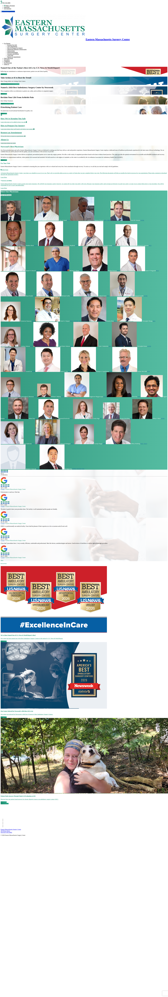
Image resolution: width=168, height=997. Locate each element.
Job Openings (7, 8)
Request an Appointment (8, 11)
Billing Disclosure (9, 826)
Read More (4, 641)
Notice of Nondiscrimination (11, 820)
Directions (7, 7)
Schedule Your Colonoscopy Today (10, 84)
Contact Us (7, 819)
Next (2, 560)
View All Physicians (6, 195)
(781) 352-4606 (5, 3)
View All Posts (5, 803)
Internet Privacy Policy (10, 825)
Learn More (4, 74)
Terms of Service (8, 823)
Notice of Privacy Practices (11, 822)
